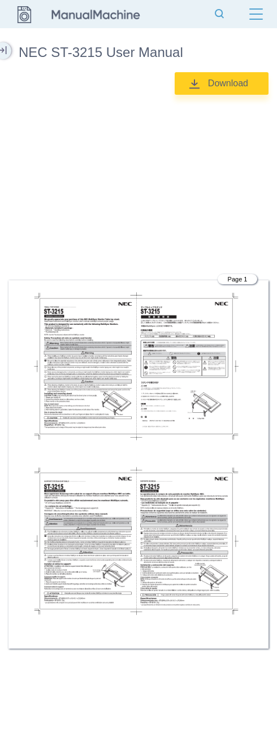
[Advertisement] (138, 182)
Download (228, 83)
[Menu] (256, 14)
